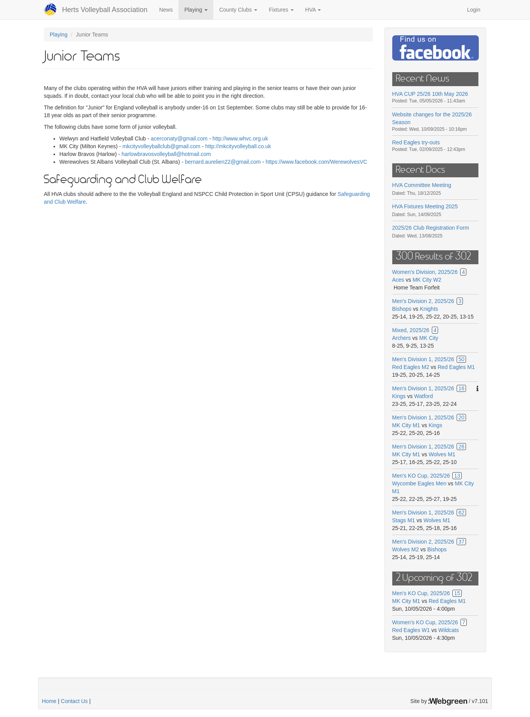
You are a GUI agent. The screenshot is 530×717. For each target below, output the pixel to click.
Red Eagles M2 (411, 367)
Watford (423, 396)
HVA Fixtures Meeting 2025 (425, 206)
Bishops (402, 309)
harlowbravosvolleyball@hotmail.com (166, 154)
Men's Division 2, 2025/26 (423, 301)
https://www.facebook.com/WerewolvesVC (316, 162)
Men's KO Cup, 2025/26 (421, 476)
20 (461, 417)
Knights (429, 309)
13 (457, 476)
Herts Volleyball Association (104, 10)
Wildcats (448, 630)
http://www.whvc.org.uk (240, 138)
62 (461, 512)
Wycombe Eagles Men (419, 483)
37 (461, 542)
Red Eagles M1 (456, 367)
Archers (401, 338)
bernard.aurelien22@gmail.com (223, 162)
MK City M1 (406, 425)
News (166, 10)
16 (461, 388)
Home (49, 701)
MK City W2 (426, 280)
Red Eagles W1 (411, 630)
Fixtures (281, 10)
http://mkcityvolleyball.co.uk (238, 146)
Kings (399, 396)
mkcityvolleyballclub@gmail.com (162, 146)
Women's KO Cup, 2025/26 (425, 622)
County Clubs (238, 10)
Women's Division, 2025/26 (425, 272)
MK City (428, 338)
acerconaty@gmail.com (179, 138)
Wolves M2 (405, 549)
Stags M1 (403, 520)
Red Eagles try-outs (416, 142)
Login (473, 10)
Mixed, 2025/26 (411, 330)
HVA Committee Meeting (421, 185)
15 (457, 593)
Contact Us (74, 701)
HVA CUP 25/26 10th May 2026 (430, 94)
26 (461, 446)
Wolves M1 (442, 454)
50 (461, 359)
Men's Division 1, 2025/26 (423, 359)
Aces (398, 280)
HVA (313, 10)
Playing (196, 10)
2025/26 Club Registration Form (430, 228)
